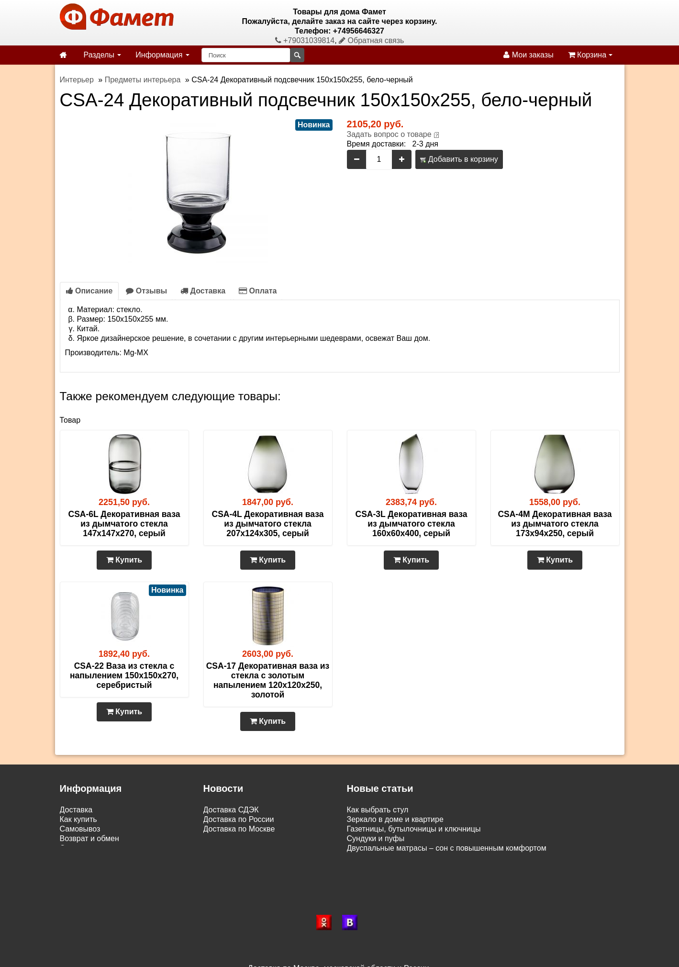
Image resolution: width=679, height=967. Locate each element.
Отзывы (146, 291)
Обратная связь (371, 40)
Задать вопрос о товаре (389, 134)
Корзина (590, 55)
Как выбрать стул (378, 810)
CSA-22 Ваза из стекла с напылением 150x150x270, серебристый (124, 675)
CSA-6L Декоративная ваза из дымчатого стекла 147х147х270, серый (124, 523)
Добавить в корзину (459, 159)
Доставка (202, 291)
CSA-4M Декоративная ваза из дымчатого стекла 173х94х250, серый (555, 523)
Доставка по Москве (239, 829)
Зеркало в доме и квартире (395, 819)
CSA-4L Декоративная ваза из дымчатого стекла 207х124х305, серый (268, 523)
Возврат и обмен (89, 838)
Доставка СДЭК (231, 810)
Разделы (103, 55)
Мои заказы (528, 55)
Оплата (258, 291)
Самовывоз (80, 829)
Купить (124, 560)
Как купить (78, 819)
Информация (162, 55)
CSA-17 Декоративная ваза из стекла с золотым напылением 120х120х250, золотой (268, 680)
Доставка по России (238, 819)
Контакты (76, 858)
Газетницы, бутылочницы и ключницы (414, 829)
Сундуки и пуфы (376, 838)
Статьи (72, 848)
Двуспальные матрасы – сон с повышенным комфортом (446, 848)
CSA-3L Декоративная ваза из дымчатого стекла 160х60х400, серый (412, 523)
